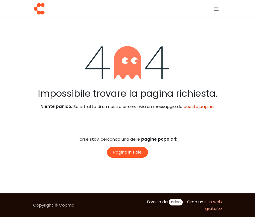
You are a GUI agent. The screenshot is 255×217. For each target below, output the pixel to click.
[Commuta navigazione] (216, 9)
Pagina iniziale (127, 152)
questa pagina (199, 106)
